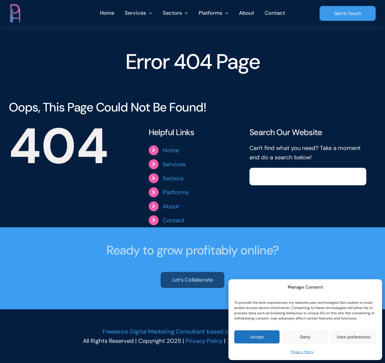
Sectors (173, 178)
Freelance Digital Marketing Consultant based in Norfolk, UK (181, 331)
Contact (174, 220)
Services (174, 164)
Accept (257, 336)
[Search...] (307, 176)
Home (171, 150)
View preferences (354, 336)
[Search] (258, 176)
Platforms (176, 192)
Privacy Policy (302, 352)
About (171, 206)
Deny (305, 336)
